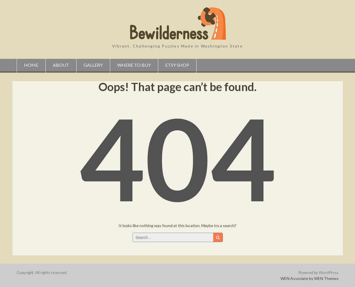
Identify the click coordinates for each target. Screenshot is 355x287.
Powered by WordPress (318, 272)
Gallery (93, 65)
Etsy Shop (177, 65)
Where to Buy (134, 65)
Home (31, 65)
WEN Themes (326, 278)
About (61, 65)
